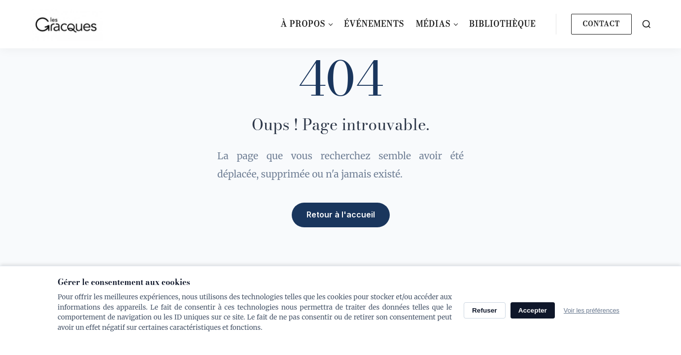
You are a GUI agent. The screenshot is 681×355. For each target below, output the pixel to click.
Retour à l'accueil (340, 214)
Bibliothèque (502, 24)
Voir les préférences (591, 310)
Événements (374, 24)
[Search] (646, 24)
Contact (601, 24)
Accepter (532, 310)
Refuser (484, 310)
